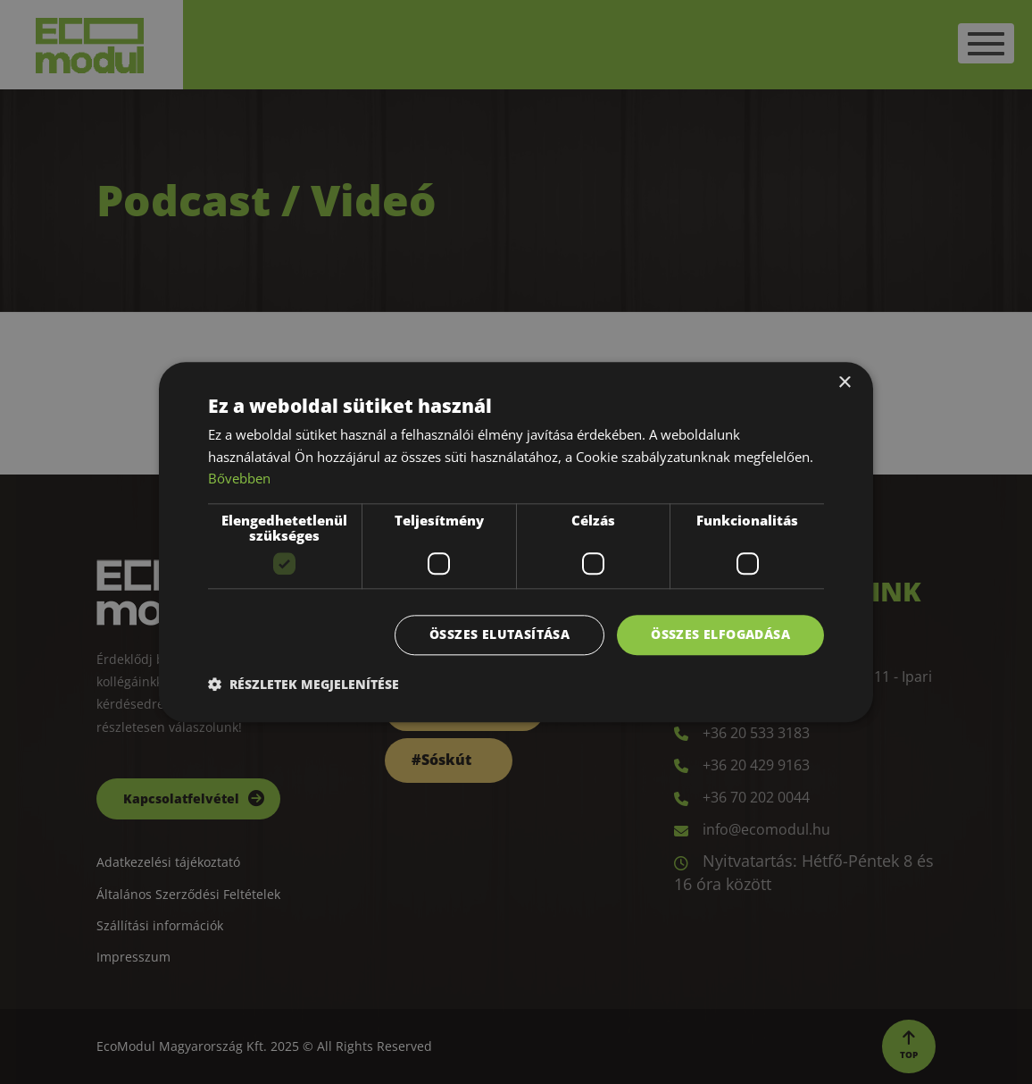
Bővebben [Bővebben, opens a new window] (239, 479)
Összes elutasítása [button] (499, 634)
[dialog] (516, 542)
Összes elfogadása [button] (720, 634)
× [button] (844, 383)
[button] (303, 684)
